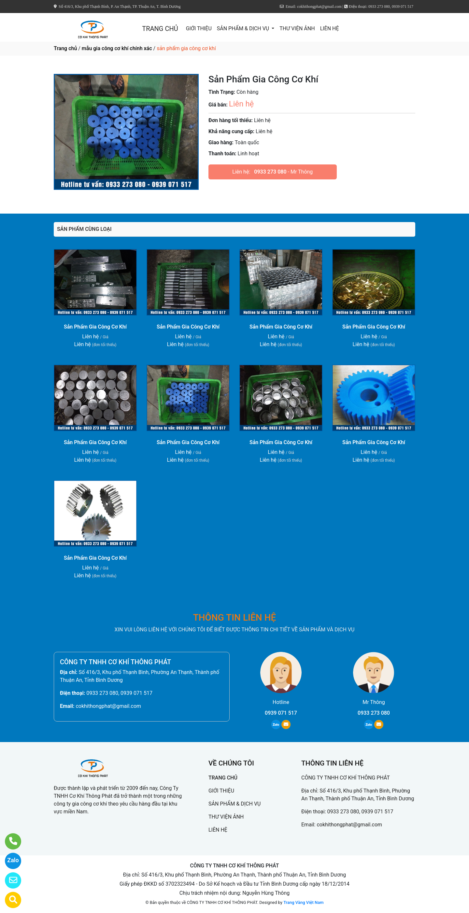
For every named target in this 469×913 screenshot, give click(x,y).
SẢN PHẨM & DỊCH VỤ (243, 28)
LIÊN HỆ (329, 28)
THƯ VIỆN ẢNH (297, 28)
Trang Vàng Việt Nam (303, 902)
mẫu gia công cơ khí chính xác (117, 48)
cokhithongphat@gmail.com (108, 706)
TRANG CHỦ (160, 29)
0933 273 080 (270, 172)
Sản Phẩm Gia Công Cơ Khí (95, 327)
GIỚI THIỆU (199, 28)
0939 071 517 (281, 713)
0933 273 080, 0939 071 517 (119, 693)
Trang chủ (65, 48)
